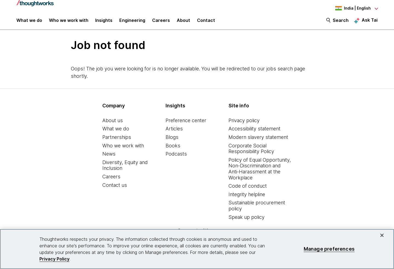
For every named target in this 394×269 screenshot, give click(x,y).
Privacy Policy (54, 259)
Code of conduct (247, 189)
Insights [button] (103, 22)
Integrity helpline (246, 197)
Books (173, 148)
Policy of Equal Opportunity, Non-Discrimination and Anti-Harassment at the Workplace (259, 172)
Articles (174, 132)
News (108, 157)
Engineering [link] (132, 22)
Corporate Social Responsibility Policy (251, 152)
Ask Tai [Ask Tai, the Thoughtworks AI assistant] (370, 22)
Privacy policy (244, 123)
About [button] (183, 22)
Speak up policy (246, 220)
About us (112, 123)
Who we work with (123, 148)
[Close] (382, 235)
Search (341, 22)
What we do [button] (29, 22)
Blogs (172, 140)
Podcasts (176, 157)
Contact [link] (206, 22)
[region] (197, 249)
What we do (115, 132)
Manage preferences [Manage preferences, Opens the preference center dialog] (329, 249)
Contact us (114, 188)
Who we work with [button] (68, 22)
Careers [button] (161, 22)
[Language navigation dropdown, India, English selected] (347, 8)
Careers (111, 179)
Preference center (186, 123)
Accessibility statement (254, 132)
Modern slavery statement (258, 140)
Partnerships (116, 140)
